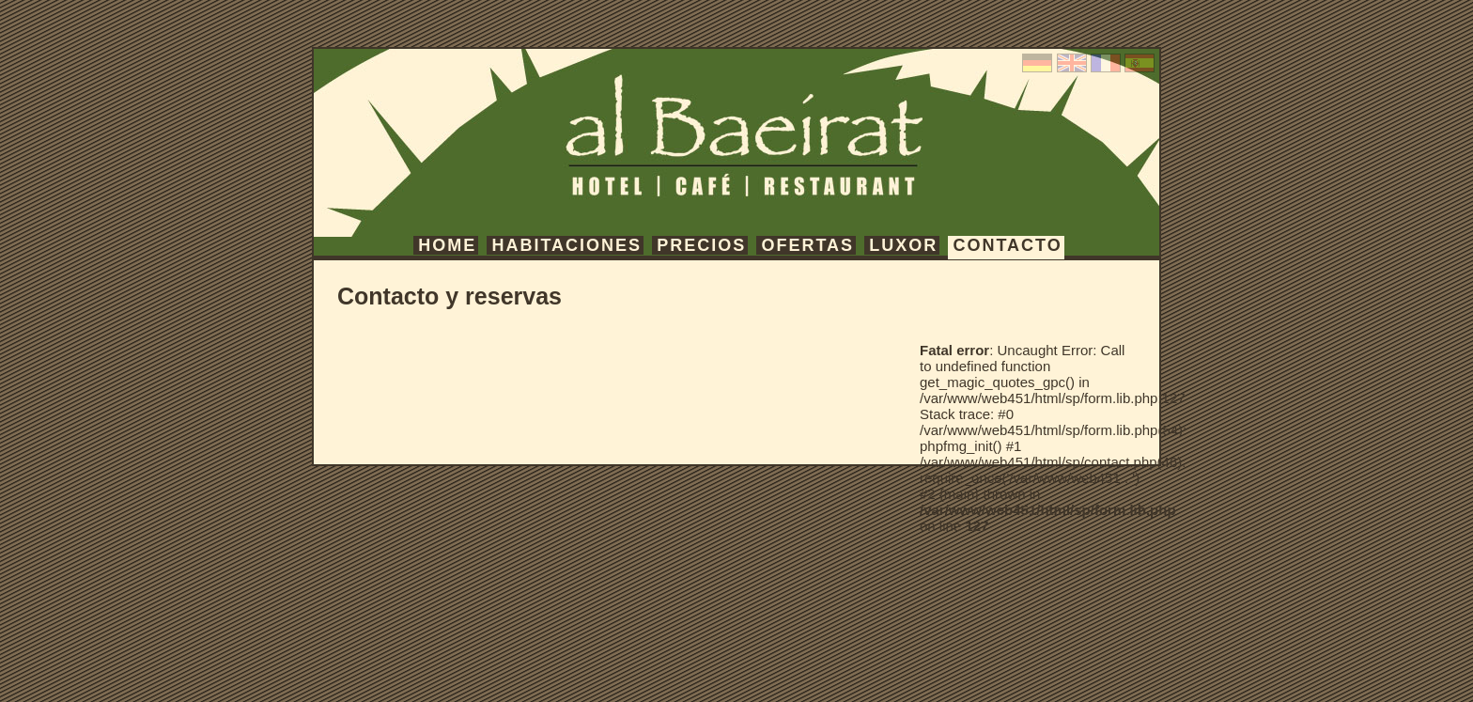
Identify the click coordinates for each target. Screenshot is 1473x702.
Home (447, 245)
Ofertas (807, 245)
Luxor (903, 245)
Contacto (1007, 245)
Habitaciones (566, 245)
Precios (701, 245)
